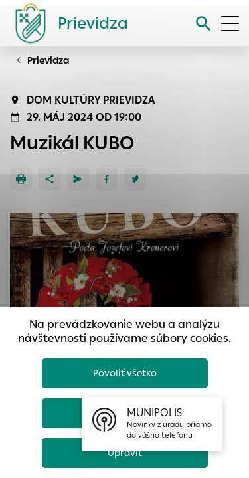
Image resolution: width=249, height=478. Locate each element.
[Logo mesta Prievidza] (66, 23)
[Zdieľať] (49, 179)
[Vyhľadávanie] (203, 23)
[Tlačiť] (21, 179)
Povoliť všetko (125, 373)
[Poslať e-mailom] (78, 179)
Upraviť (125, 453)
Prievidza (48, 60)
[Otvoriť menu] (230, 23)
